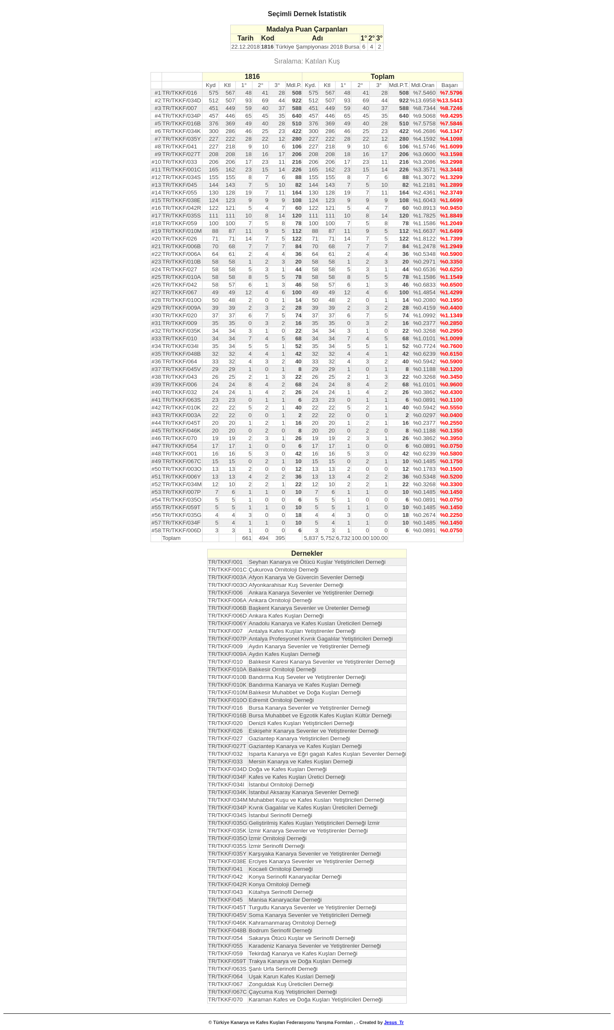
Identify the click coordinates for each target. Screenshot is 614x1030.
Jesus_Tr (394, 1022)
